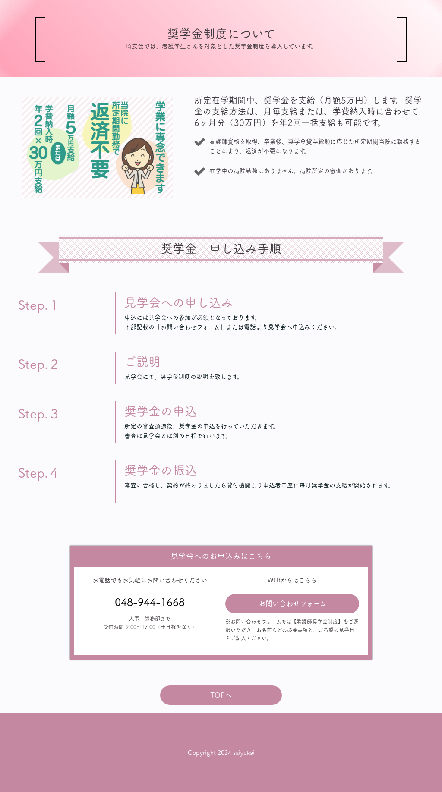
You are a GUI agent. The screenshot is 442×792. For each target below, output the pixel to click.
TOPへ (221, 694)
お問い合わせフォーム (292, 603)
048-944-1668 (150, 602)
